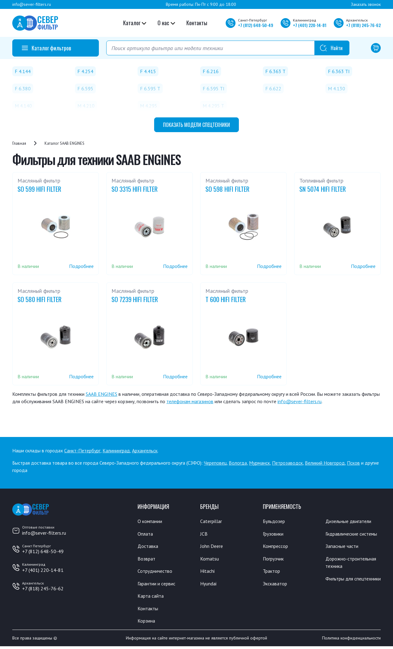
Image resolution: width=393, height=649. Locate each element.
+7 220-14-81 (309, 25)
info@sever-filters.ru (31, 4)
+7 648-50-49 (255, 25)
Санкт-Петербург (82, 450)
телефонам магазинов (189, 401)
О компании (151, 521)
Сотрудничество (157, 572)
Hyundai (209, 585)
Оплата (146, 534)
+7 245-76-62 (363, 25)
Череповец (215, 463)
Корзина (147, 623)
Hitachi (208, 572)
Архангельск (145, 450)
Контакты (196, 23)
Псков (353, 463)
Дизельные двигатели (351, 521)
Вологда (238, 463)
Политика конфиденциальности (351, 640)
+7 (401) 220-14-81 (43, 570)
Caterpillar (212, 521)
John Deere (212, 546)
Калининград (116, 450)
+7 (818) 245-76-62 (43, 588)
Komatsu (210, 559)
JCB (204, 534)
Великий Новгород (325, 463)
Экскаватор (276, 585)
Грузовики (274, 534)
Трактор (272, 572)
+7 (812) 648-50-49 (43, 551)
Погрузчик (275, 559)
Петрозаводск (287, 463)
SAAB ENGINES (101, 394)
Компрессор (277, 546)
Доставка (149, 546)
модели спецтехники (196, 124)
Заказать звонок (366, 4)
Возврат (147, 559)
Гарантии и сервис (159, 585)
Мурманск (259, 463)
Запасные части (343, 554)
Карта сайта (152, 597)
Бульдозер (275, 521)
